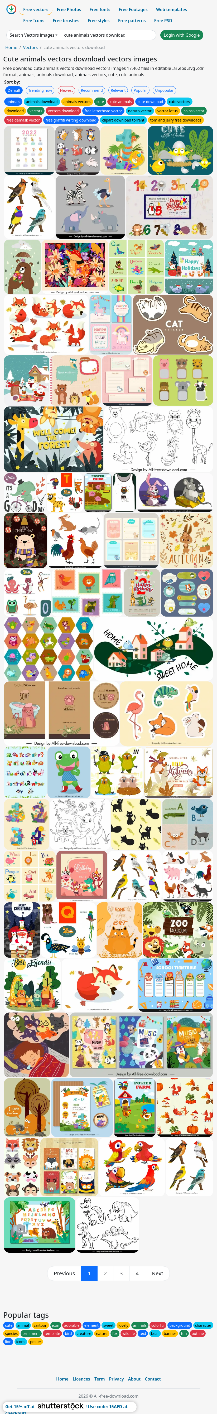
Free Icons (33, 20)
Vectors (30, 47)
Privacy (116, 1379)
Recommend (92, 90)
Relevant (118, 90)
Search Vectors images (32, 35)
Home (11, 47)
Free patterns (132, 20)
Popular (140, 90)
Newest (66, 90)
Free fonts (100, 9)
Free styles (99, 20)
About (134, 1379)
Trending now (40, 90)
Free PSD (163, 20)
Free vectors (35, 9)
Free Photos (69, 9)
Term (99, 1379)
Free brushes (66, 20)
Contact (153, 1379)
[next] (157, 1273)
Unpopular (164, 90)
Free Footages (133, 9)
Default (14, 90)
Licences (81, 1379)
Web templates (171, 9)
